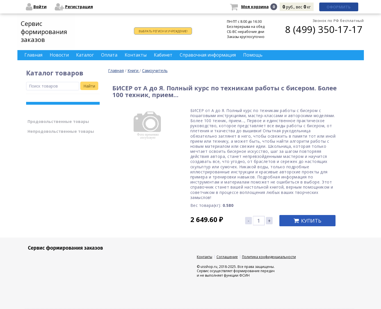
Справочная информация (208, 55)
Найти (89, 86)
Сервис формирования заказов (44, 31)
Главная (116, 70)
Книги (133, 70)
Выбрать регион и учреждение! (163, 31)
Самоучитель (155, 70)
